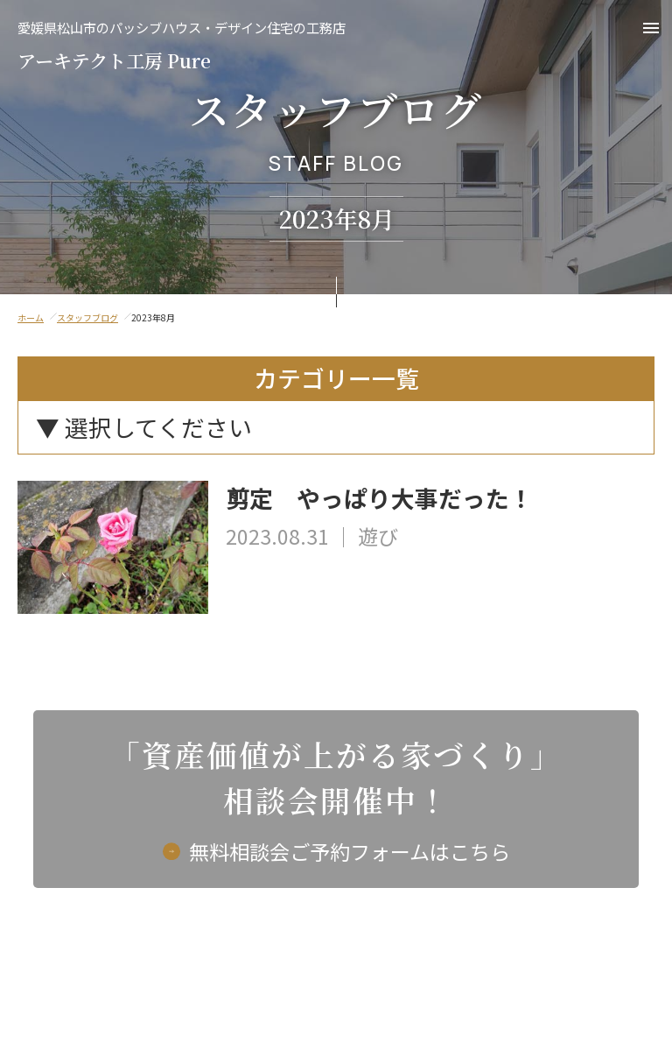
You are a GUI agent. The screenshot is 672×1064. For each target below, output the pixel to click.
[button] (651, 28)
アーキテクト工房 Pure (182, 47)
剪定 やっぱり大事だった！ (379, 499)
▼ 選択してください (144, 427)
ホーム (31, 317)
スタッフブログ (87, 317)
